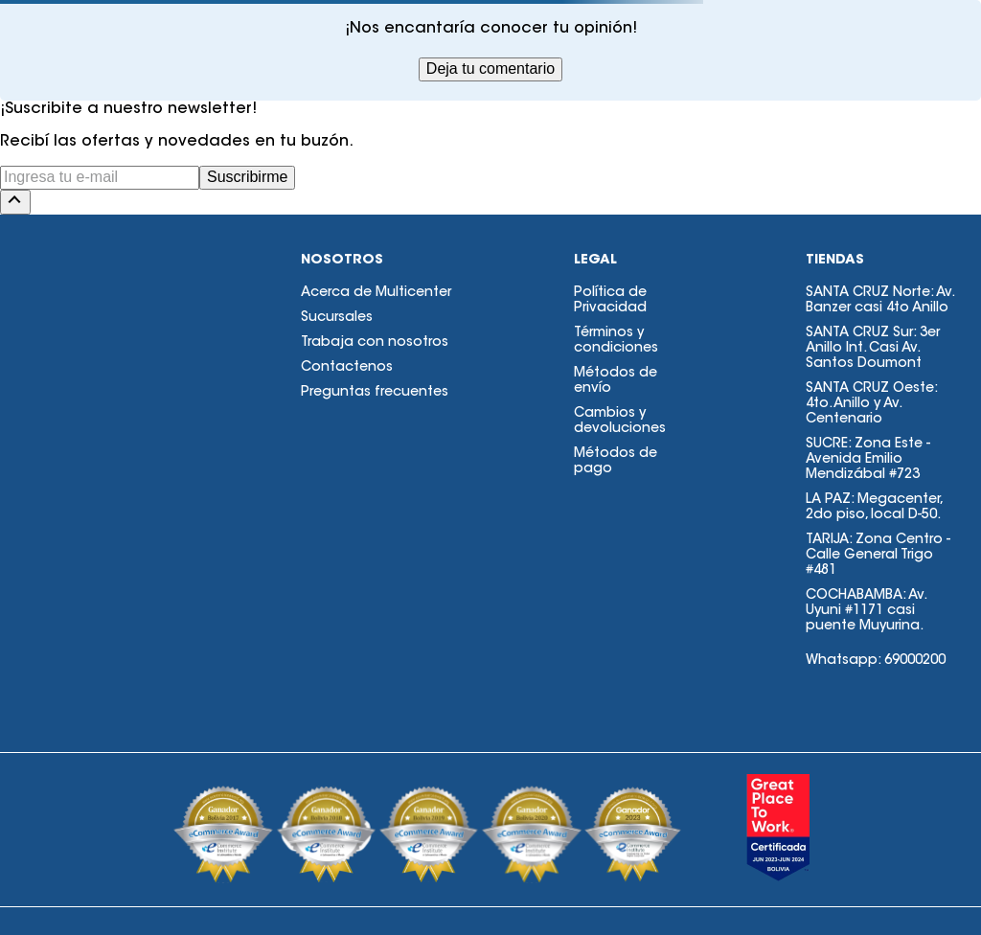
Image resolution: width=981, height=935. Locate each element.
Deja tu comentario (490, 68)
